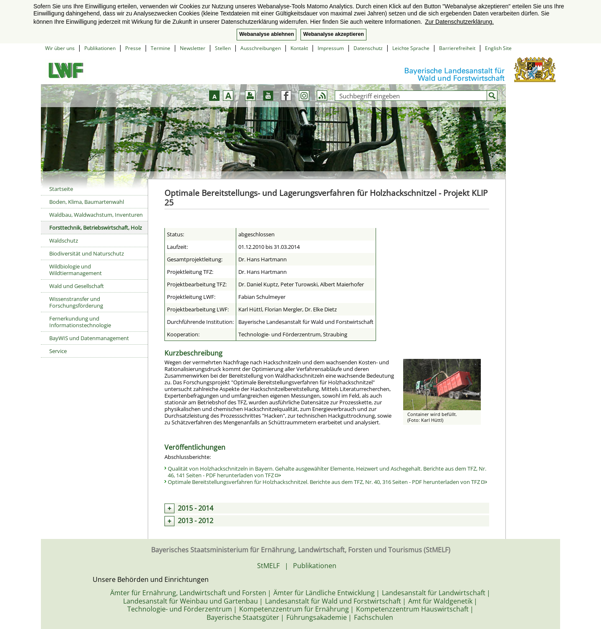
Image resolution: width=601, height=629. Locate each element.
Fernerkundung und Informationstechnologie (80, 322)
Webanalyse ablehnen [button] (266, 34)
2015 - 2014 (195, 508)
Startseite (61, 189)
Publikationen (100, 48)
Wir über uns (60, 48)
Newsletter (192, 48)
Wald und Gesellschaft (76, 286)
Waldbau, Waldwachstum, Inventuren (96, 214)
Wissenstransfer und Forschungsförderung (76, 302)
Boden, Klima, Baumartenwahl (86, 201)
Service (58, 351)
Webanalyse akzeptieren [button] (333, 34)
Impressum (331, 48)
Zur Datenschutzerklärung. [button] (459, 21)
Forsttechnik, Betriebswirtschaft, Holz (95, 227)
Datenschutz (368, 48)
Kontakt (299, 48)
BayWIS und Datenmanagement (89, 338)
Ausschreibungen (260, 48)
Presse (133, 48)
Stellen (223, 48)
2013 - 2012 (195, 520)
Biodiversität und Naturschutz (86, 253)
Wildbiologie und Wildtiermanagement (75, 270)
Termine (160, 48)
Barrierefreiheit (457, 48)
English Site (498, 48)
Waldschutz (63, 240)
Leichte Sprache (410, 48)
